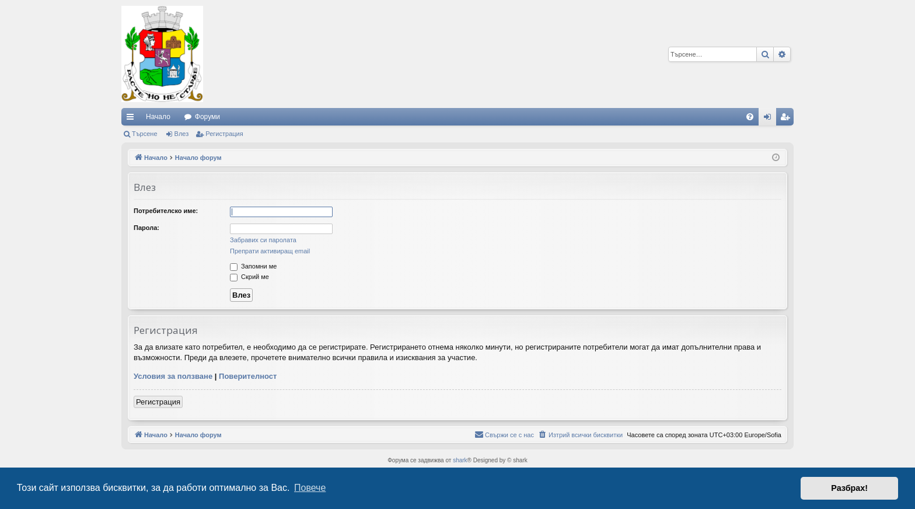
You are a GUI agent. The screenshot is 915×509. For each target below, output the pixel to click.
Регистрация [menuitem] (787, 119)
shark (460, 460)
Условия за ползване (173, 376)
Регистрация (224, 133)
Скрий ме (249, 276)
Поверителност (248, 376)
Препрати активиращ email (270, 250)
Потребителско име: (166, 210)
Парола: (146, 227)
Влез (181, 133)
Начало (158, 117)
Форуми (207, 117)
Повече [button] (310, 488)
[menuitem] (750, 116)
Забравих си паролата (263, 239)
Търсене (145, 133)
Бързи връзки (132, 119)
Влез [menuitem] (769, 119)
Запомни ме (253, 266)
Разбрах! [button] (849, 488)
